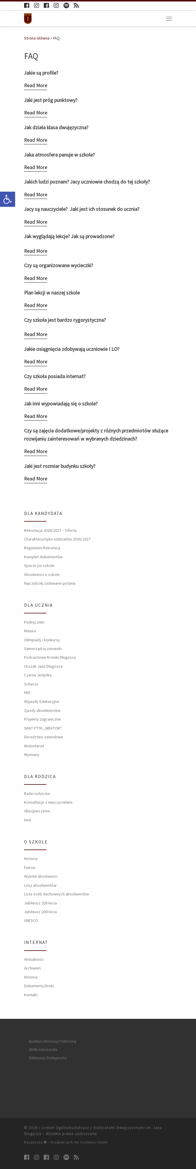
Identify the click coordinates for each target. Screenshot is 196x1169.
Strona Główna (37, 38)
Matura (30, 630)
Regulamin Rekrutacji (42, 547)
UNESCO (31, 920)
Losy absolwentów (40, 885)
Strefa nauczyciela (43, 1049)
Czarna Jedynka (38, 675)
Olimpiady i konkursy (42, 639)
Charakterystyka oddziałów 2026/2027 (57, 539)
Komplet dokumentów (43, 556)
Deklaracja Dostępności (48, 1057)
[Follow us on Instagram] (36, 5)
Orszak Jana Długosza (43, 666)
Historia (30, 858)
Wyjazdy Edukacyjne (41, 701)
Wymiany (31, 754)
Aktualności (34, 959)
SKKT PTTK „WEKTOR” (43, 728)
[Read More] (35, 86)
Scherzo (31, 684)
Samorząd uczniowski (43, 648)
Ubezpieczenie (37, 811)
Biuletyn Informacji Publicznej (52, 1041)
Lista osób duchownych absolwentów (56, 894)
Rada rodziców (37, 793)
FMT (27, 692)
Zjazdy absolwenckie (42, 710)
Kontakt (31, 994)
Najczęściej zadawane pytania (49, 583)
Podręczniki (34, 622)
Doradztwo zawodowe (43, 736)
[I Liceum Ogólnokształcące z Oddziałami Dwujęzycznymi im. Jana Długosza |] (28, 18)
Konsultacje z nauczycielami (48, 802)
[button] (7, 199)
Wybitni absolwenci (40, 876)
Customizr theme (94, 1142)
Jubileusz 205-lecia (40, 903)
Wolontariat (34, 745)
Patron (29, 867)
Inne (27, 820)
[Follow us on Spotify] (66, 5)
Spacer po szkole (39, 565)
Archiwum (32, 968)
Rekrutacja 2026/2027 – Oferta (50, 530)
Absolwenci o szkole (42, 574)
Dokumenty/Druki (39, 985)
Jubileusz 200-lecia (40, 911)
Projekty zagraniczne (42, 719)
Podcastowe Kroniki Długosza (50, 657)
